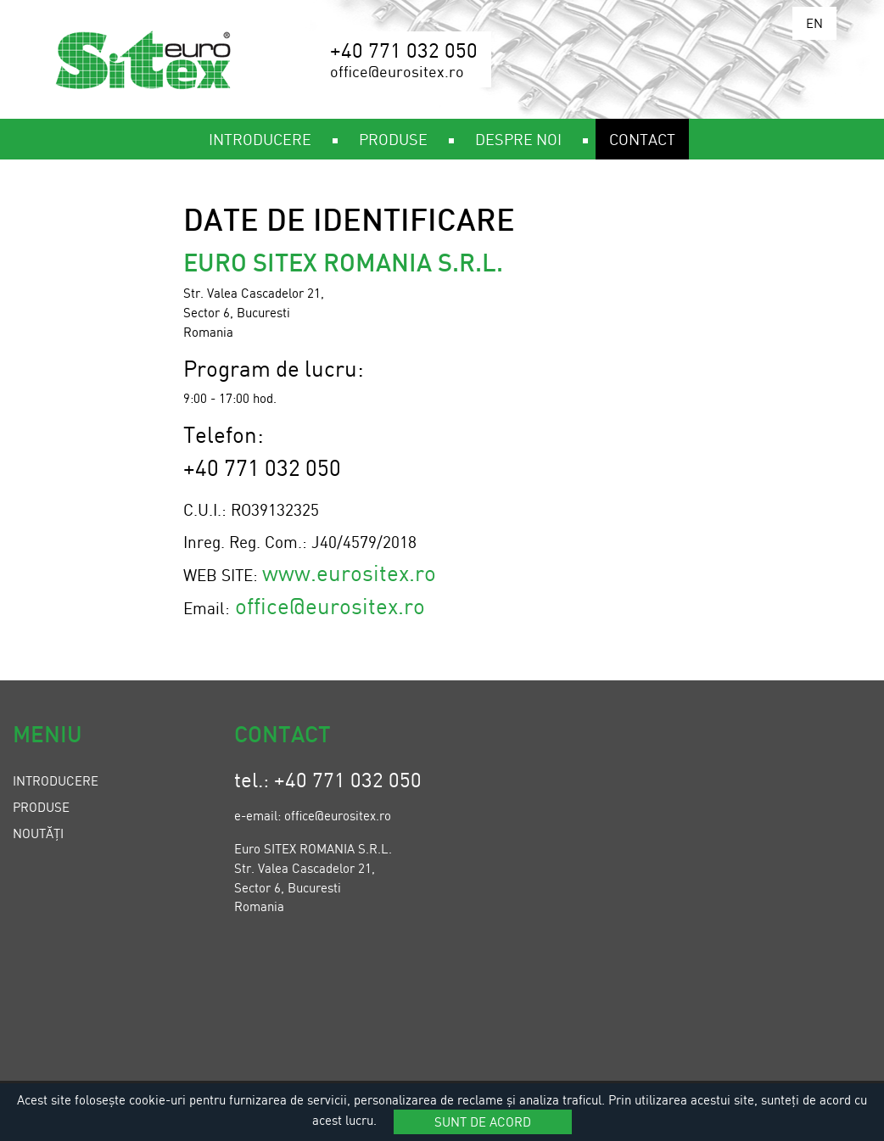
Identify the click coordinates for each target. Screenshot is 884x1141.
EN (814, 22)
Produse (41, 806)
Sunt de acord (482, 1121)
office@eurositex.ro (330, 605)
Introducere (55, 780)
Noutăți (38, 833)
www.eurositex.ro (349, 572)
